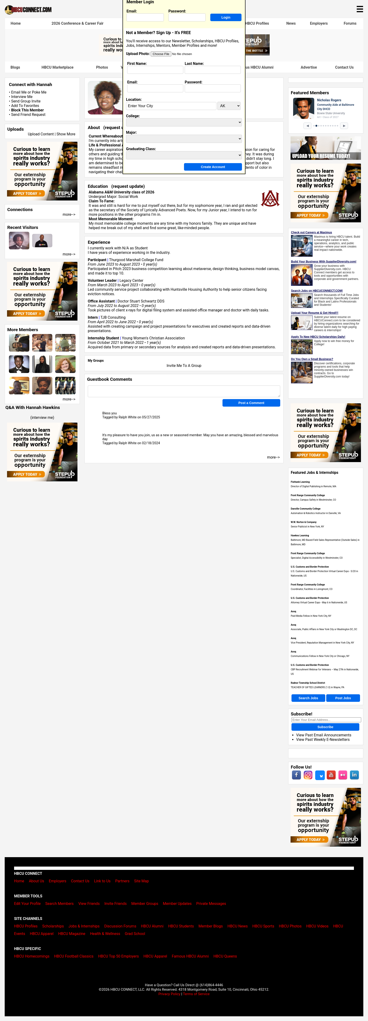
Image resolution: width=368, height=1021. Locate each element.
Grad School (135, 933)
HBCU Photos (290, 926)
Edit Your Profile (27, 903)
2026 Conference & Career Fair (78, 23)
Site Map (141, 881)
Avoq (293, 611)
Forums (350, 23)
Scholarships (53, 926)
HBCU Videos (317, 926)
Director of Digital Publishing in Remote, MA (313, 486)
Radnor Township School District (308, 683)
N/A (125, 248)
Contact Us (344, 67)
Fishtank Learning (300, 482)
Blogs (15, 67)
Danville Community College (306, 508)
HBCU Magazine (71, 933)
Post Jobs (343, 698)
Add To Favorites (25, 105)
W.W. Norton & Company (304, 522)
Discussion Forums (120, 926)
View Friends (89, 903)
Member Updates (177, 903)
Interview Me (21, 96)
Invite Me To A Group (184, 365)
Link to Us (102, 881)
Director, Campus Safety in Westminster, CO (313, 500)
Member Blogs (211, 926)
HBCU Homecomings (32, 956)
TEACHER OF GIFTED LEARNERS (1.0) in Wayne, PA (317, 687)
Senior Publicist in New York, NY (307, 526)
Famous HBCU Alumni (255, 67)
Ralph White (127, 417)
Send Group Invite (25, 101)
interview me (42, 417)
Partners (122, 881)
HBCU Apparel (42, 933)
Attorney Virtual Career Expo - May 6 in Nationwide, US (319, 602)
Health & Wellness (105, 933)
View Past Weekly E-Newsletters (323, 739)
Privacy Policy (169, 994)
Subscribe (326, 727)
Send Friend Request (28, 114)
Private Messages (211, 903)
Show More (66, 134)
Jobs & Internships (84, 926)
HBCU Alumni (152, 926)
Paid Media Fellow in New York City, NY (311, 616)
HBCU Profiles (257, 23)
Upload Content (41, 134)
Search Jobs (308, 698)
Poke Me (39, 92)
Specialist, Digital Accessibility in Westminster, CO (317, 558)
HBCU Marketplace (57, 67)
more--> (69, 214)
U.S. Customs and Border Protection (310, 566)
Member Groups (144, 903)
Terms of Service (196, 994)
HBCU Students (181, 926)
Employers (319, 23)
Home (16, 23)
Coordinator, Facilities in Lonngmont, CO (312, 589)
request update (120, 127)
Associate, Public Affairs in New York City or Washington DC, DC (324, 629)
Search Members (59, 903)
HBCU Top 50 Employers (118, 956)
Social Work (128, 196)
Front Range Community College (308, 495)
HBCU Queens (225, 956)
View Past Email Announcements (323, 735)
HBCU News (237, 926)
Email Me (19, 92)
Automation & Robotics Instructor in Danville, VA (316, 513)
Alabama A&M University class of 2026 (121, 192)
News (291, 23)
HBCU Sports (263, 926)
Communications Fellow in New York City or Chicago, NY (320, 656)
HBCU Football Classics (74, 956)
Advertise (309, 67)
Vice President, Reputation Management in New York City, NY (322, 642)
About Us (36, 881)
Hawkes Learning (300, 535)
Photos (102, 67)
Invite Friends (115, 903)
